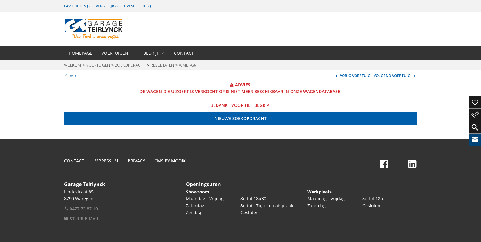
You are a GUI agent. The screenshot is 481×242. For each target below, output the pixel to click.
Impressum (105, 161)
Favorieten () (77, 6)
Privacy (136, 161)
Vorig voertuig (352, 75)
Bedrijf (151, 53)
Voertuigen (115, 53)
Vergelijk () (107, 6)
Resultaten (162, 65)
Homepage (80, 53)
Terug (72, 75)
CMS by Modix (170, 161)
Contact (184, 53)
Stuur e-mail (81, 218)
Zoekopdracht (130, 65)
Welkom (72, 65)
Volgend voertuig (395, 75)
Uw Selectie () (137, 6)
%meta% (187, 65)
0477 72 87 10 (81, 209)
